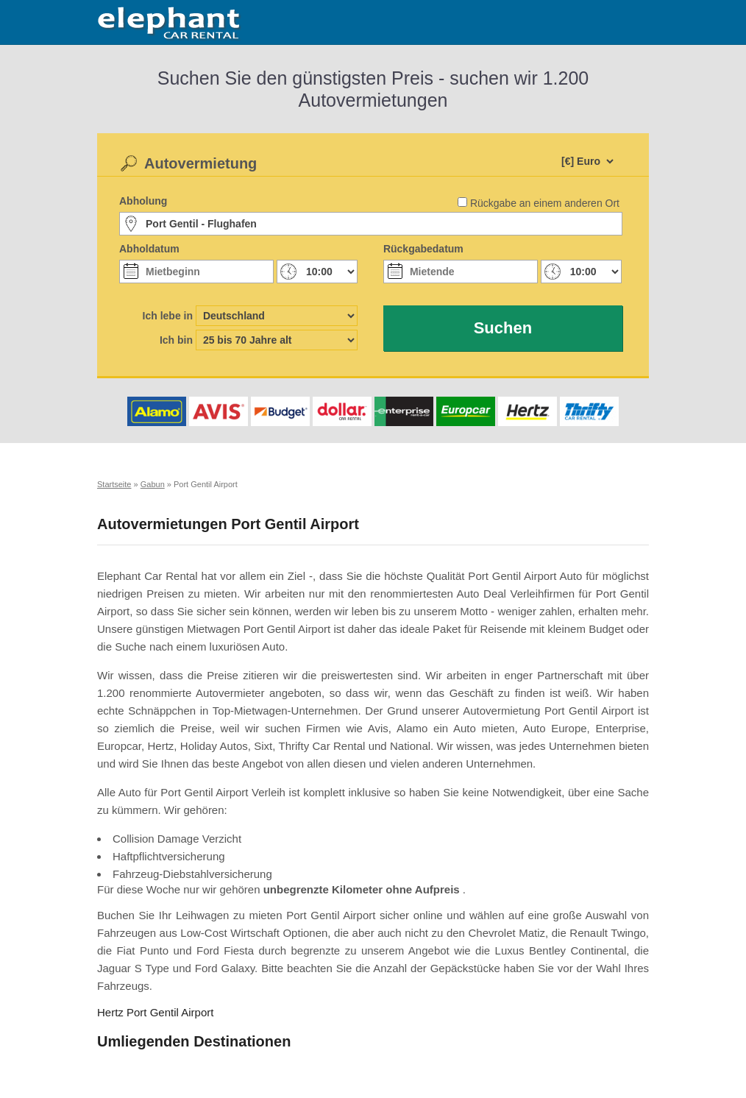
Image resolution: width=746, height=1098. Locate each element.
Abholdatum (149, 249)
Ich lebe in (168, 316)
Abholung (143, 201)
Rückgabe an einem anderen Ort (544, 203)
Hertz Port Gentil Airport (155, 1012)
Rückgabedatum (423, 249)
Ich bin (176, 340)
